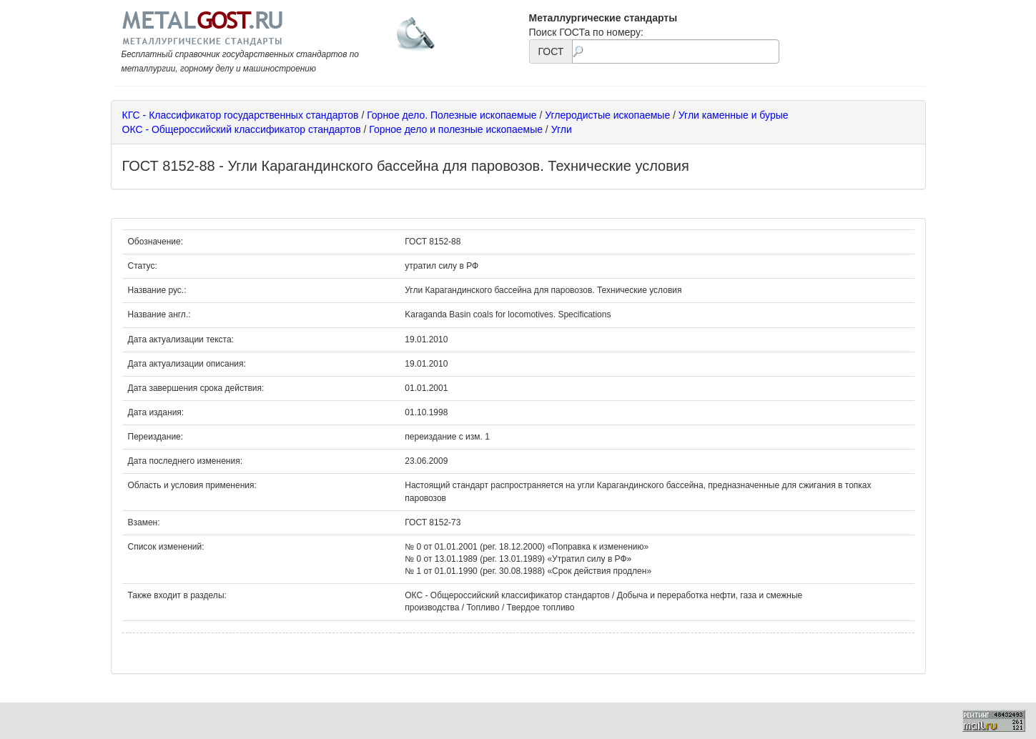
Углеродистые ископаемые (607, 115)
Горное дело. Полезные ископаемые (451, 115)
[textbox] (675, 51)
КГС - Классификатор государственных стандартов (240, 115)
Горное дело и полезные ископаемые (456, 129)
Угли (561, 129)
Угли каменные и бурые (734, 115)
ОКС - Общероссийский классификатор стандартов (241, 129)
